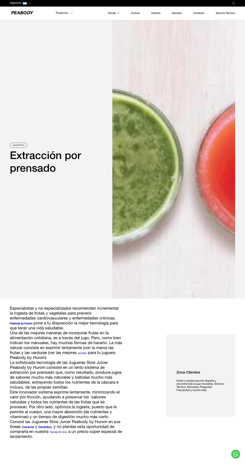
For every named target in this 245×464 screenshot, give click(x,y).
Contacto (198, 13)
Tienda (112, 13)
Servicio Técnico (225, 13)
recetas (82, 353)
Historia (155, 13)
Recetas (177, 13)
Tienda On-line (58, 432)
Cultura (135, 13)
